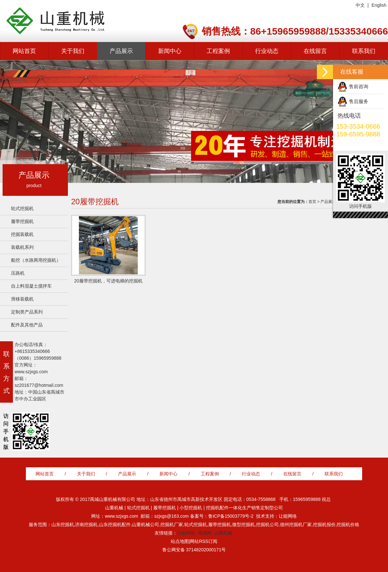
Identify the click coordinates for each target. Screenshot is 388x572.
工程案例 (218, 51)
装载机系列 (22, 247)
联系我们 (363, 51)
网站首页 (24, 51)
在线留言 (315, 51)
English (379, 5)
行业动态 (266, 51)
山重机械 (223, 532)
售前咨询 (358, 86)
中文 (360, 5)
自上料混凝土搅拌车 (31, 286)
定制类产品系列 (27, 311)
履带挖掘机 (22, 221)
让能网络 (186, 532)
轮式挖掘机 (22, 208)
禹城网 (204, 532)
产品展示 (121, 51)
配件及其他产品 (27, 324)
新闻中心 (169, 51)
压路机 (18, 273)
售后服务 (358, 101)
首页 (312, 201)
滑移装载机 (22, 299)
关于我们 (72, 51)
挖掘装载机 (22, 234)
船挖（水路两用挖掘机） (36, 260)
